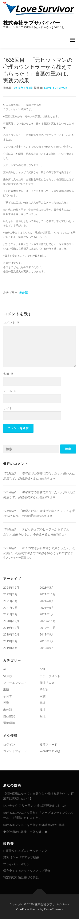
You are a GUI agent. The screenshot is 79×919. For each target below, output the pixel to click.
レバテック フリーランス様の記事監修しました (34, 805)
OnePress (22, 909)
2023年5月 (47, 587)
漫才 (43, 709)
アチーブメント (50, 676)
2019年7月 (47, 641)
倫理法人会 (47, 683)
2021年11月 (48, 594)
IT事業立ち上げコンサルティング (25, 851)
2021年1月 (47, 614)
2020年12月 (11, 621)
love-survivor (55, 88)
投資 (6, 703)
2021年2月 (10, 614)
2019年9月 (47, 634)
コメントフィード (15, 751)
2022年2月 (10, 594)
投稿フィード (48, 744)
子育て (7, 696)
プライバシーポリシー (18, 864)
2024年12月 (11, 587)
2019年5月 (47, 648)
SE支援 (7, 676)
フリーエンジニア (15, 683)
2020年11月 (48, 621)
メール (9, 391)
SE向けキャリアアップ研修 (21, 857)
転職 (43, 716)
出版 (6, 689)
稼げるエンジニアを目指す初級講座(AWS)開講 (33, 825)
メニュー (72, 40)
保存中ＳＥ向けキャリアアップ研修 (26, 871)
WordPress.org (50, 751)
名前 (8, 373)
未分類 (23, 292)
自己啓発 (9, 716)
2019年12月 (11, 628)
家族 (43, 696)
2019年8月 (10, 641)
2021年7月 (10, 608)
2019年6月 (10, 648)
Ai (4, 669)
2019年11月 (48, 628)
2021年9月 (10, 601)
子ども (44, 689)
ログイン (9, 744)
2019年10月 (11, 634)
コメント (11, 322)
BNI (42, 669)
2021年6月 (47, 608)
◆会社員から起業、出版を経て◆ (25, 832)
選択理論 (9, 723)
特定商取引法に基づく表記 (21, 877)
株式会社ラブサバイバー (31, 22)
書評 (43, 703)
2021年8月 (47, 601)
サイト (7, 408)
